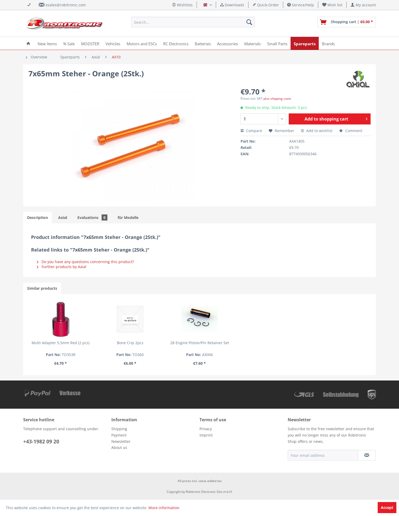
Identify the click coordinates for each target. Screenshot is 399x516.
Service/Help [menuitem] (300, 4)
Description (37, 217)
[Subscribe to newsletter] (367, 455)
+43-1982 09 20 (41, 441)
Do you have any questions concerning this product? (85, 261)
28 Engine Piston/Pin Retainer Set (199, 342)
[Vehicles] (112, 43)
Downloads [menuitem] (232, 4)
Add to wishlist (316, 130)
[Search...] (193, 22)
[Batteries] (203, 43)
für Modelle (128, 217)
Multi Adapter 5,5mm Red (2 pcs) (60, 342)
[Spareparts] (305, 43)
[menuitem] (332, 5)
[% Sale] (69, 43)
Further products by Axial (61, 266)
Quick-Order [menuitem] (265, 4)
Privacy (206, 428)
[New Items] (47, 43)
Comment (350, 130)
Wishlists (182, 4)
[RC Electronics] (176, 43)
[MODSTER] (90, 43)
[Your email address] (323, 455)
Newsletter (121, 441)
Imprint (206, 435)
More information (163, 507)
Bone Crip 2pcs (130, 342)
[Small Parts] (277, 43)
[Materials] (252, 43)
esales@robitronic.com (66, 4)
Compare (251, 130)
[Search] (249, 22)
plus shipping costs (277, 98)
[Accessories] (227, 43)
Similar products (42, 288)
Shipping (119, 428)
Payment (119, 435)
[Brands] (328, 43)
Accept (387, 507)
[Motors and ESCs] (141, 43)
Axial (62, 217)
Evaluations (92, 217)
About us (119, 447)
